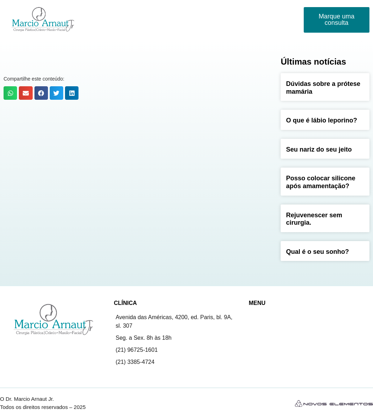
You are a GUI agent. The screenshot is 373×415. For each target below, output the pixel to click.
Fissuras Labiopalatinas (226, 12)
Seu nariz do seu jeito (319, 149)
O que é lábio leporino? (321, 120)
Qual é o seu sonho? (317, 251)
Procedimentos (164, 12)
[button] (10, 93)
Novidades (276, 12)
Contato (102, 28)
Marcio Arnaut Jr (112, 12)
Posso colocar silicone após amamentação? (320, 182)
